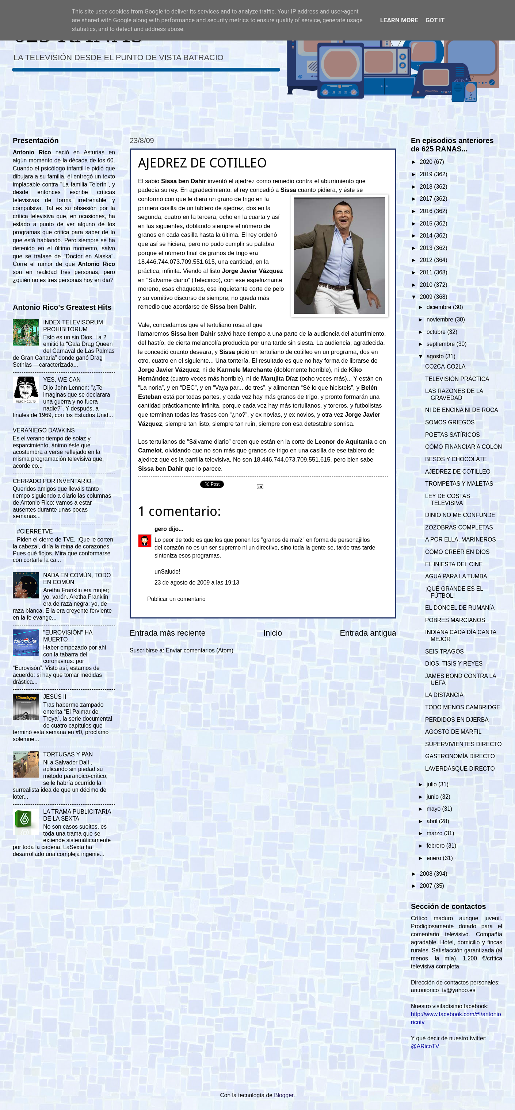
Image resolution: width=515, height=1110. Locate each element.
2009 (427, 297)
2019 (427, 174)
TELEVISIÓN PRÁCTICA (457, 379)
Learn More (399, 20)
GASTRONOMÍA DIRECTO (460, 756)
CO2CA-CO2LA (445, 366)
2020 (427, 162)
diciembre (440, 307)
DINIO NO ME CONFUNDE (460, 515)
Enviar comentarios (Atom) (199, 650)
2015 (427, 223)
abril (433, 821)
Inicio (272, 632)
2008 (427, 874)
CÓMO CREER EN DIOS (457, 552)
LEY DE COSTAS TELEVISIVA (447, 499)
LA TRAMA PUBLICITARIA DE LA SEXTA (77, 815)
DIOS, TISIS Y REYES (453, 663)
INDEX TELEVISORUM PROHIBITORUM (73, 325)
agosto (436, 356)
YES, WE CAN (61, 380)
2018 (427, 187)
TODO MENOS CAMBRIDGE (462, 707)
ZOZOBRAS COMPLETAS (459, 527)
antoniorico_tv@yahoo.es (443, 990)
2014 (427, 235)
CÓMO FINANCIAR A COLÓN (463, 447)
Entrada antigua (368, 632)
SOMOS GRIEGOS (449, 422)
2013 (427, 248)
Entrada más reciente (168, 632)
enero (435, 858)
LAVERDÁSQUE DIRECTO (460, 769)
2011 (427, 272)
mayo (434, 809)
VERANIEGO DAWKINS (44, 430)
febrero (436, 846)
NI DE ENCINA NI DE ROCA (461, 410)
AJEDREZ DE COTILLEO (458, 472)
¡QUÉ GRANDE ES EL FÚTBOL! (454, 592)
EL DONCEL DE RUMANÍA (460, 608)
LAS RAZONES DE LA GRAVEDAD (454, 394)
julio (432, 784)
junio (433, 797)
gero (160, 529)
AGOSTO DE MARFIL (453, 732)
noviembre (441, 319)
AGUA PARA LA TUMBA (456, 576)
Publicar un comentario (176, 599)
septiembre (442, 344)
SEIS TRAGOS (444, 651)
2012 (427, 260)
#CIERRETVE (35, 531)
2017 (427, 199)
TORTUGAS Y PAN (68, 754)
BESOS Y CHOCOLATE (456, 459)
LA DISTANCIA (444, 695)
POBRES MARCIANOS (455, 620)
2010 (427, 285)
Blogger (283, 1095)
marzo (435, 833)
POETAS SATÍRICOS (452, 435)
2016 (427, 211)
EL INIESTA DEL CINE (453, 564)
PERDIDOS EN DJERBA (457, 720)
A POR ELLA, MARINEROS (460, 539)
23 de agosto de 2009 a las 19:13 (196, 582)
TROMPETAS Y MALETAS (459, 484)
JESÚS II (54, 697)
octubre (437, 332)
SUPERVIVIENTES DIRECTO (463, 744)
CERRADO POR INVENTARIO (52, 481)
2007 (427, 886)
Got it (435, 20)
